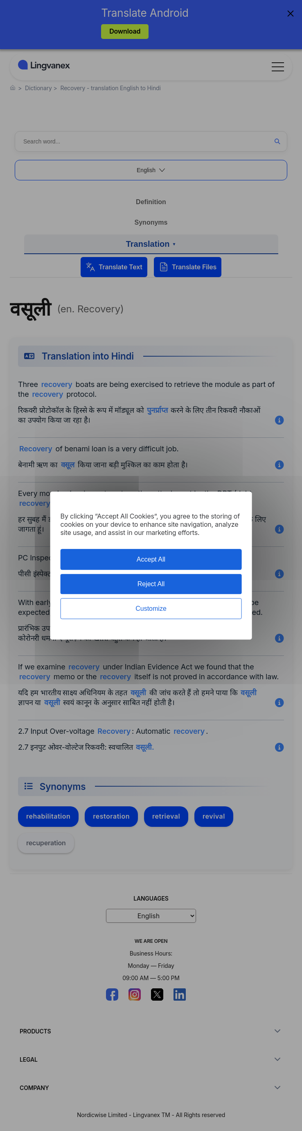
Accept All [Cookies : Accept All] (151, 559)
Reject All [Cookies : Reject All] (151, 583)
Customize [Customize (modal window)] (151, 608)
